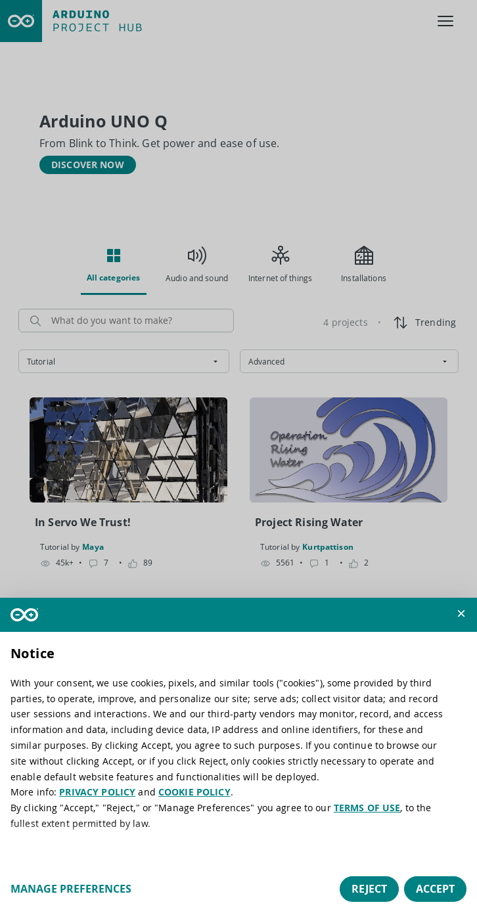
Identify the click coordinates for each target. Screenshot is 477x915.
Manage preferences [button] (71, 889)
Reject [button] (369, 889)
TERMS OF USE (367, 807)
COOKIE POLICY (194, 792)
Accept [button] (435, 889)
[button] (461, 613)
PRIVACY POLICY (97, 792)
